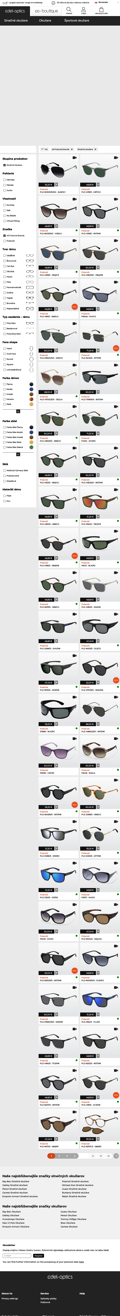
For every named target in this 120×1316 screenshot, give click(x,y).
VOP (4, 1297)
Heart (18, 282)
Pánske (8, 119)
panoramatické (18, 221)
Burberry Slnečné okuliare (75, 1127)
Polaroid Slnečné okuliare (75, 1115)
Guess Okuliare (69, 1146)
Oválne (18, 227)
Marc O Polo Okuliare (13, 1157)
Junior (7, 125)
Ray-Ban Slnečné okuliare (15, 1115)
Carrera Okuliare (69, 1161)
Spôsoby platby (48, 1232)
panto (18, 211)
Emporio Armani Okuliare (15, 1161)
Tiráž (27, 1297)
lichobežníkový (18, 304)
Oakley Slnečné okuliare (15, 1119)
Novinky (8, 139)
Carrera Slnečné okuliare (15, 1127)
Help (82, 1227)
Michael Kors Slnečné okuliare (77, 1119)
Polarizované (11, 410)
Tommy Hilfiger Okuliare (73, 1153)
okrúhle (18, 205)
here (81, 1196)
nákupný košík (101, 13)
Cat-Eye (18, 200)
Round (18, 293)
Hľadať (69, 13)
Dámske (8, 114)
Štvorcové (18, 195)
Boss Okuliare (68, 1157)
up (116, 1297)
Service (44, 1227)
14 (93, 1090)
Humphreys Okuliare (13, 1153)
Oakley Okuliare (10, 1149)
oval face (18, 288)
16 (109, 1090)
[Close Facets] (18, 83)
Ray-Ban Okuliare (11, 1146)
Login (83, 13)
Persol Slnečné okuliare (14, 1123)
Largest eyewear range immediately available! (25, 3)
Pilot (18, 216)
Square (18, 298)
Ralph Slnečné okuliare (74, 1130)
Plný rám (18, 257)
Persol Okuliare (69, 1149)
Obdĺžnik (18, 189)
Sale (6, 144)
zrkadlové (9, 415)
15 (101, 1090)
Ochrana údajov (16, 1297)
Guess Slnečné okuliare (74, 1123)
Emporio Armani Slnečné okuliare (20, 1130)
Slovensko (103, 2)
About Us (7, 1227)
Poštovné (45, 1236)
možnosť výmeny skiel (15, 405)
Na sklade (9, 150)
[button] (15, 11)
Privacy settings (10, 1232)
